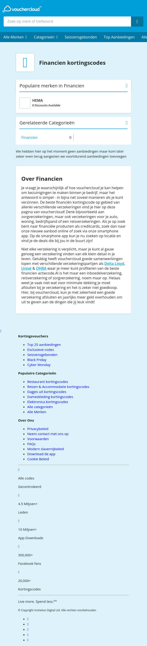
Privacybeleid (37, 428)
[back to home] (22, 9)
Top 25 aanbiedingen (44, 344)
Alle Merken (36, 411)
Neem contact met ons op (47, 433)
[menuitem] (15, 37)
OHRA (41, 268)
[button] (15, 37)
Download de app (41, 454)
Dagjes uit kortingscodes (46, 391)
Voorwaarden (38, 438)
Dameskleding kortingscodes (50, 396)
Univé (26, 268)
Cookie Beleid (38, 459)
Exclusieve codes (40, 349)
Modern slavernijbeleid (45, 449)
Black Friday (36, 359)
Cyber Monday (38, 364)
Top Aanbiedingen (119, 37)
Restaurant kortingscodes (47, 381)
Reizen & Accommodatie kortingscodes (58, 386)
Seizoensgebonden (81, 37)
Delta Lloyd (114, 263)
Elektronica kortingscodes (47, 401)
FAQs (31, 443)
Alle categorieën (40, 406)
